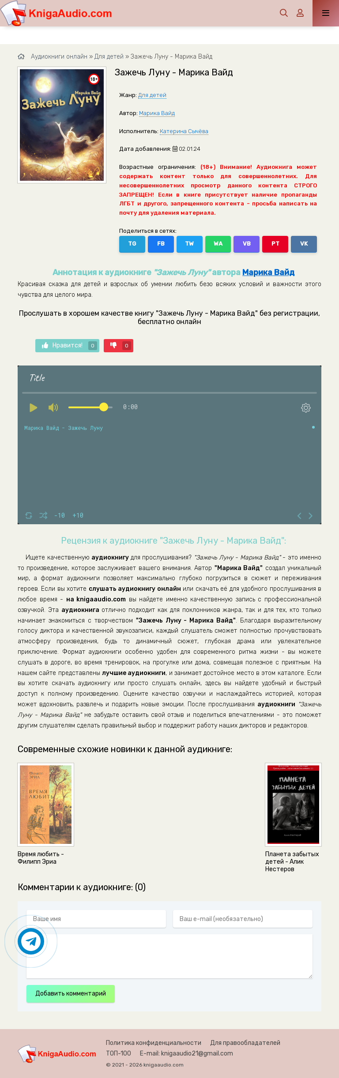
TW (189, 243)
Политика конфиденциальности (153, 1043)
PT (275, 243)
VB (247, 243)
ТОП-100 (118, 1053)
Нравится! (69, 345)
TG (132, 243)
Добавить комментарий (70, 993)
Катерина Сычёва (184, 131)
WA (218, 243)
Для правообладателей (245, 1043)
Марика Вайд (157, 113)
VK (304, 243)
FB (161, 243)
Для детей (152, 95)
